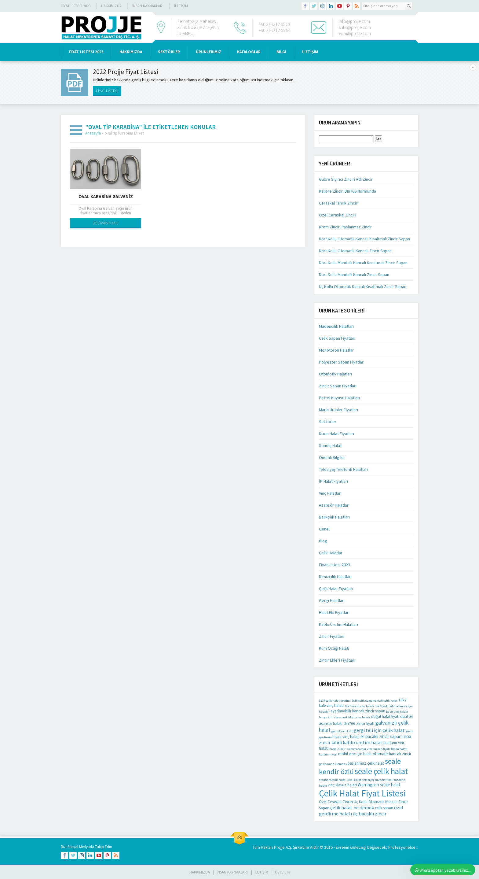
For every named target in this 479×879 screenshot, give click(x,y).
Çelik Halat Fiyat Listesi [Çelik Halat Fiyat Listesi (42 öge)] (362, 793)
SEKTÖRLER (169, 51)
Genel (324, 529)
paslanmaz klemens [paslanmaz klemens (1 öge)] (333, 764)
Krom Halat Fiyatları (336, 433)
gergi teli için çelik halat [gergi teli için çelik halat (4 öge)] (379, 730)
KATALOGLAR (249, 51)
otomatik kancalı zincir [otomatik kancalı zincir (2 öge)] (392, 753)
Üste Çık (282, 872)
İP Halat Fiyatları (333, 481)
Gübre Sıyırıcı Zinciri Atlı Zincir (346, 179)
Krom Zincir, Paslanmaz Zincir (345, 227)
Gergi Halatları (332, 600)
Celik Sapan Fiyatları (337, 338)
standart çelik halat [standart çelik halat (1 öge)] (332, 780)
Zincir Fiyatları (331, 636)
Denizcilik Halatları (335, 576)
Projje (279, 847)
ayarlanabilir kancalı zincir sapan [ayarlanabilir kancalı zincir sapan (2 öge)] (358, 711)
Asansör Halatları (334, 505)
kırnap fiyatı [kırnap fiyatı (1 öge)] (381, 749)
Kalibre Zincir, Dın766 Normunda (347, 191)
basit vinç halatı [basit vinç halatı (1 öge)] (397, 712)
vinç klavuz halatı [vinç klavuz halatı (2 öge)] (342, 785)
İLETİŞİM (181, 6)
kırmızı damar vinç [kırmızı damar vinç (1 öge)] (359, 749)
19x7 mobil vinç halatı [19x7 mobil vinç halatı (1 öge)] (359, 706)
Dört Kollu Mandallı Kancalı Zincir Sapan (354, 274)
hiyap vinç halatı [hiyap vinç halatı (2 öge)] (346, 736)
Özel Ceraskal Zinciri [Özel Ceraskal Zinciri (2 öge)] (336, 801)
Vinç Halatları (330, 493)
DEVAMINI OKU (106, 223)
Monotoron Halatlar (336, 350)
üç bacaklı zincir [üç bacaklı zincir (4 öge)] (369, 814)
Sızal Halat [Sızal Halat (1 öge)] (353, 780)
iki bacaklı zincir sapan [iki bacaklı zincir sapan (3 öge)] (380, 736)
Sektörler (327, 421)
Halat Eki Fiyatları (334, 612)
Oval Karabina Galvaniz (106, 196)
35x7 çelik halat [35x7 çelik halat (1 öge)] (385, 706)
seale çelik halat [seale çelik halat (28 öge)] (381, 771)
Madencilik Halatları (336, 326)
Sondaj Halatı (330, 445)
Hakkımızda (111, 6)
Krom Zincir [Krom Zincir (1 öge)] (337, 749)
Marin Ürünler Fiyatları (338, 409)
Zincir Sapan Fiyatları (338, 386)
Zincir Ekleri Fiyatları (337, 660)
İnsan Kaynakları (147, 6)
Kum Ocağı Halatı (334, 648)
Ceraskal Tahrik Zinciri (338, 203)
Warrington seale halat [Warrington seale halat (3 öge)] (379, 785)
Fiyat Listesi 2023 (75, 6)
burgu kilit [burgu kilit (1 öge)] (326, 717)
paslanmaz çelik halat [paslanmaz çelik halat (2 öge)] (366, 763)
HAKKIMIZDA (130, 51)
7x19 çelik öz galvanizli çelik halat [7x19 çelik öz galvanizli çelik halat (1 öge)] (374, 701)
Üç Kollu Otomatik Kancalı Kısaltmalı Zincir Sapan (362, 286)
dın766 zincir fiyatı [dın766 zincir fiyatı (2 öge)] (358, 723)
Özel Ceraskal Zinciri (337, 215)
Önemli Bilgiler (332, 457)
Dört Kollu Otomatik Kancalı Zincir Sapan (355, 250)
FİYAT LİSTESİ (107, 91)
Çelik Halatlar (330, 553)
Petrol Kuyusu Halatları (339, 398)
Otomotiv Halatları (335, 374)
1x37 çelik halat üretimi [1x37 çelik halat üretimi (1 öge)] (335, 701)
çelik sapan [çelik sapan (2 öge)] (384, 808)
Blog (323, 541)
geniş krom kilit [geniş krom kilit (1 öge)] (342, 731)
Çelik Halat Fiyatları (336, 588)
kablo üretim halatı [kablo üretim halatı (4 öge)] (363, 742)
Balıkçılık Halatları (334, 517)
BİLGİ (281, 51)
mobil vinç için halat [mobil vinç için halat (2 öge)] (355, 753)
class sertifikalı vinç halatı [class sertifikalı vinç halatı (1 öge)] (352, 717)
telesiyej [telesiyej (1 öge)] (368, 780)
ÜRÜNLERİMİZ (208, 51)
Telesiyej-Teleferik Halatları (343, 469)
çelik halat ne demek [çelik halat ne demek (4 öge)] (352, 807)
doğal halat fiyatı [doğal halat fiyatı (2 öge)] (385, 716)
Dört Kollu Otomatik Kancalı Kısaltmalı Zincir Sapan (364, 239)
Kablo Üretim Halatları (338, 624)
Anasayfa (93, 133)
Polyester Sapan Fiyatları (341, 362)
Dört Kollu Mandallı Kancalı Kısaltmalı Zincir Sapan (363, 262)
